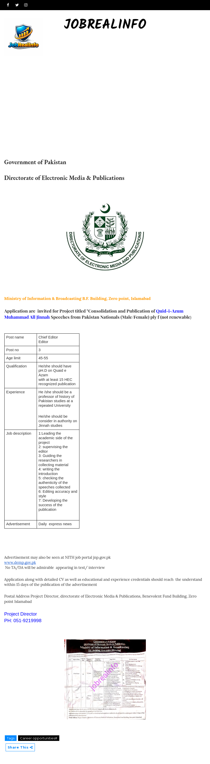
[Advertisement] (105, 94)
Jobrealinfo (105, 25)
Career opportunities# (38, 738)
